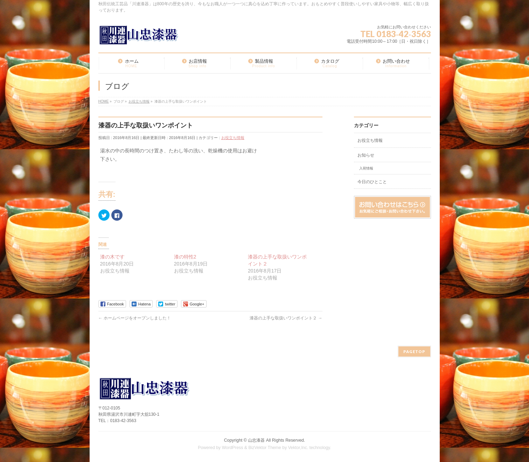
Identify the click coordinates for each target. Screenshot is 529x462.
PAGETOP (414, 351)
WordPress (232, 447)
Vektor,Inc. (298, 447)
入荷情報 (366, 168)
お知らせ (365, 155)
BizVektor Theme (264, 447)
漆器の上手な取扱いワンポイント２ (286, 318)
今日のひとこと (372, 181)
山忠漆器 (256, 440)
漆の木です (112, 257)
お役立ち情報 (232, 138)
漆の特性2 (185, 257)
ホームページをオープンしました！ (134, 318)
